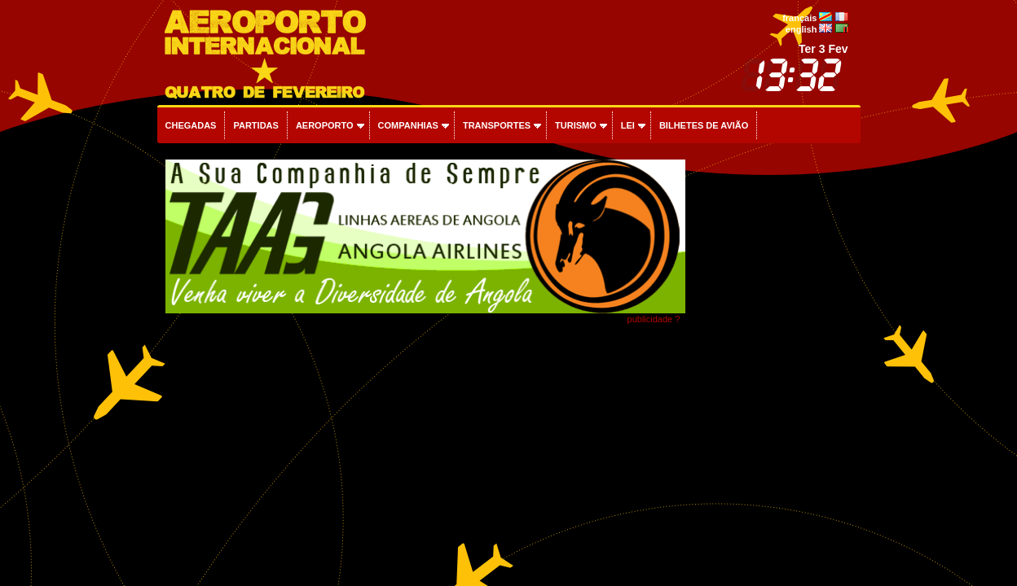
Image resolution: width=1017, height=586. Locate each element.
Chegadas (191, 125)
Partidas (255, 125)
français (799, 18)
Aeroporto (325, 125)
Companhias (408, 125)
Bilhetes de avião (703, 125)
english (801, 29)
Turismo (576, 125)
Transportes (497, 125)
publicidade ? (653, 319)
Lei (628, 125)
